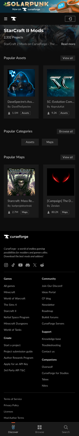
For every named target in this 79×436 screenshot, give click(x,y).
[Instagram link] (6, 265)
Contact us (48, 351)
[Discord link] (27, 265)
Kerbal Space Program (16, 317)
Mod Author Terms (14, 418)
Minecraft (9, 292)
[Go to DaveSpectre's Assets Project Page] (21, 92)
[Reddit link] (42, 265)
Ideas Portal (49, 292)
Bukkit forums (50, 317)
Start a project (12, 345)
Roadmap (47, 311)
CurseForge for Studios (55, 373)
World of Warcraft (14, 298)
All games (9, 286)
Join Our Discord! (52, 286)
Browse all (66, 131)
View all (68, 58)
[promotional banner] (39, 6)
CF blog (46, 298)
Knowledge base (51, 339)
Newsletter (48, 305)
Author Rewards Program (18, 358)
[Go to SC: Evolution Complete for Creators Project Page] (60, 92)
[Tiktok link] (13, 265)
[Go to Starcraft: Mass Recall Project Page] (21, 191)
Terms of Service (13, 399)
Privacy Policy (11, 405)
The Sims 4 (10, 305)
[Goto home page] (14, 19)
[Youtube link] (20, 265)
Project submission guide (18, 351)
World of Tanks (12, 330)
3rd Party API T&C (14, 370)
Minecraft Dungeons (16, 323)
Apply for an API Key (16, 364)
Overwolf (47, 367)
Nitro (45, 386)
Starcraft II (10, 311)
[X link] (35, 265)
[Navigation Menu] (6, 19)
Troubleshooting (51, 345)
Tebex (45, 379)
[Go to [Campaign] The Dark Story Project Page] (60, 191)
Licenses (8, 412)
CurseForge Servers (53, 323)
